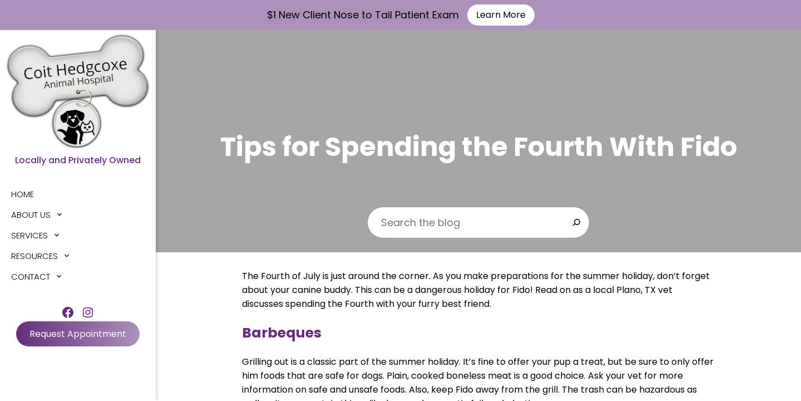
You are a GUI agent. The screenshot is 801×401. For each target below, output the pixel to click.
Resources (34, 256)
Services (29, 235)
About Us (31, 215)
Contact (30, 276)
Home (22, 194)
